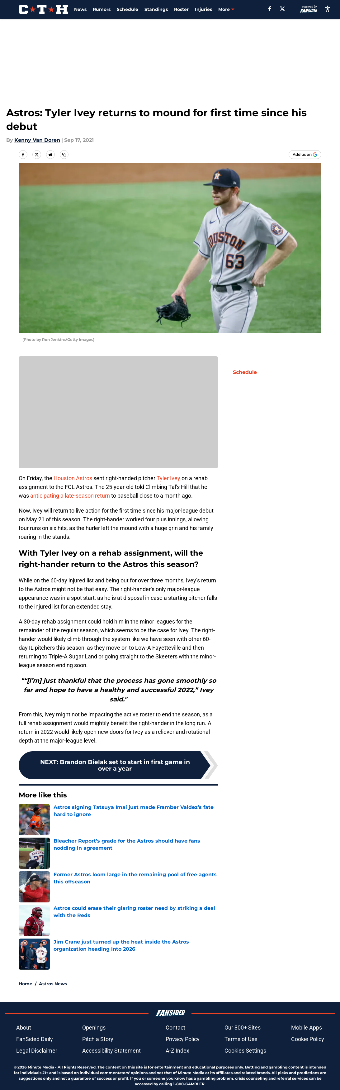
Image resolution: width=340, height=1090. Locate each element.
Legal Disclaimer (36, 1050)
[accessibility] (327, 8)
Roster (181, 9)
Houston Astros (73, 478)
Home (25, 984)
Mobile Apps (306, 1027)
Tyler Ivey (168, 478)
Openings (94, 1027)
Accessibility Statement (111, 1050)
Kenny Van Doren (37, 140)
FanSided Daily (34, 1039)
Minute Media (41, 1067)
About (23, 1027)
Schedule (127, 9)
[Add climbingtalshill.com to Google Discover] (305, 154)
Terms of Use (240, 1039)
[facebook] (269, 8)
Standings (156, 9)
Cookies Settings (245, 1050)
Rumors (102, 9)
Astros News (53, 984)
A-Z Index (177, 1050)
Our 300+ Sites (242, 1027)
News (80, 9)
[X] (282, 8)
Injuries (203, 9)
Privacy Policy (183, 1039)
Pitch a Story (97, 1039)
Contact (175, 1027)
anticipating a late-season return (70, 495)
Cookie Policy (307, 1039)
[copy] (64, 154)
